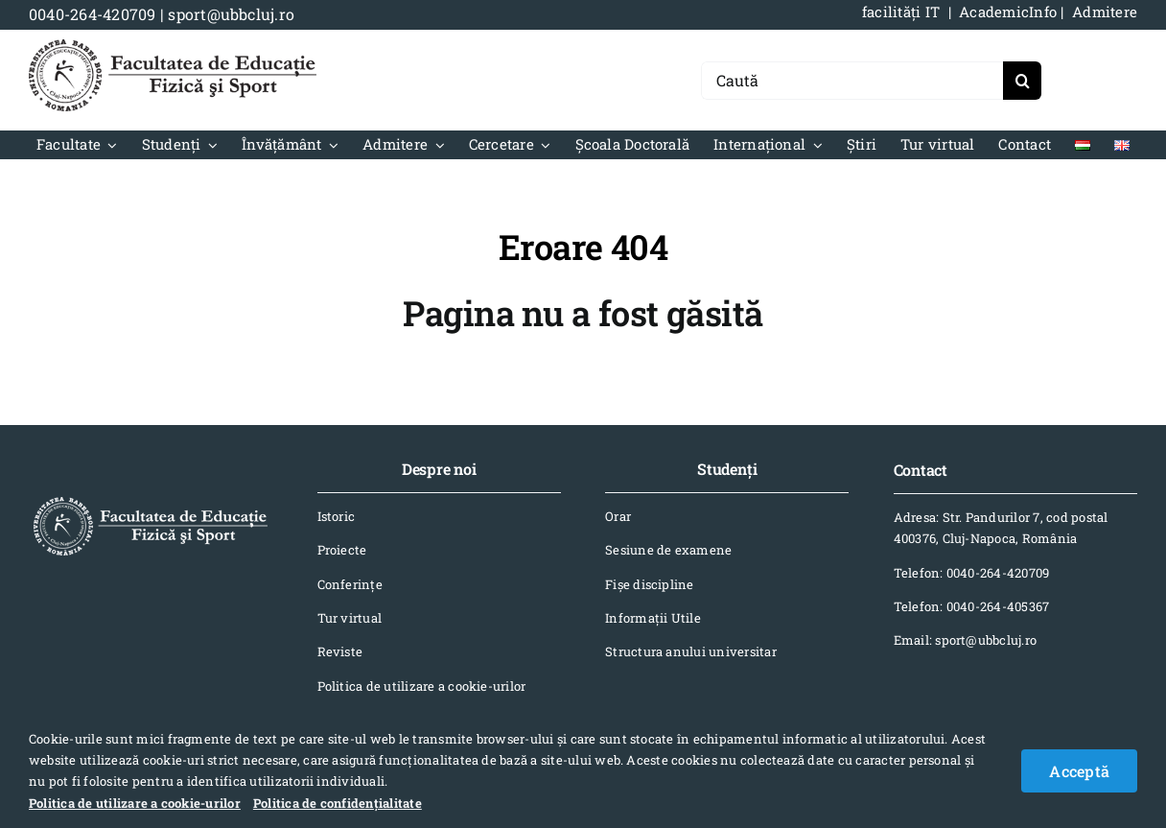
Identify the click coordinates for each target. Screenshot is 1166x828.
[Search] (1022, 80)
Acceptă (1079, 771)
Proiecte (342, 549)
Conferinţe (350, 584)
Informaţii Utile (653, 618)
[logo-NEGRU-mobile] (172, 46)
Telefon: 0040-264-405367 (972, 606)
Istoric (336, 516)
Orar (618, 516)
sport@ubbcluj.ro (231, 14)
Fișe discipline (649, 584)
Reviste (340, 651)
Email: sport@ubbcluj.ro (966, 640)
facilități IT (901, 11)
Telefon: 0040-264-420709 (972, 572)
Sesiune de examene (668, 549)
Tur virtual (350, 618)
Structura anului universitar (691, 651)
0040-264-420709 (92, 14)
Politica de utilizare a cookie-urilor (421, 686)
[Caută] (852, 80)
